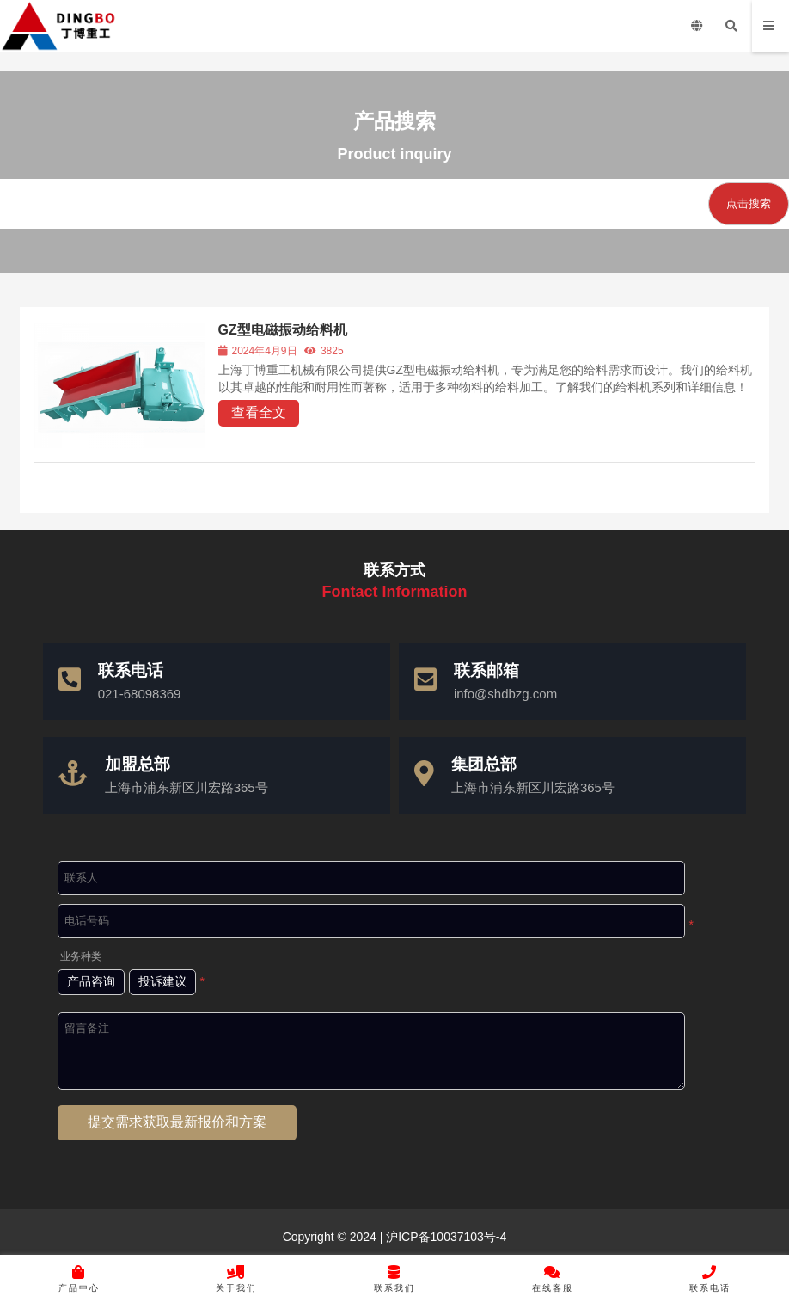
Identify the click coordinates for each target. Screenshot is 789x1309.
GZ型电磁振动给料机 (283, 330)
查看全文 (259, 412)
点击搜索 (748, 203)
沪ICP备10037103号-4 (444, 1237)
